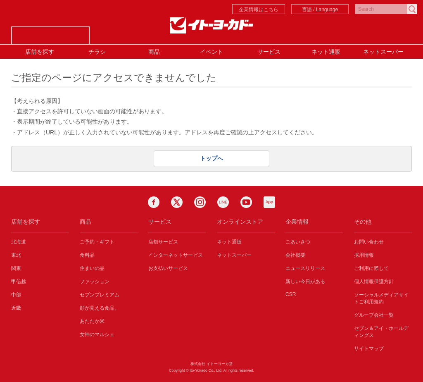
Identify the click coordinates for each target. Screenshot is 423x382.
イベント (211, 51)
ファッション (94, 281)
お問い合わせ (369, 242)
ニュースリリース (305, 268)
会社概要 (295, 255)
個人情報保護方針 (374, 281)
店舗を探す (39, 51)
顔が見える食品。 (99, 308)
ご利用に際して (371, 268)
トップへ (211, 158)
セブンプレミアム (99, 295)
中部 (16, 295)
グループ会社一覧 (374, 315)
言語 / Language (320, 9)
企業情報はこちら (258, 9)
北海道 (18, 242)
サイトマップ (369, 348)
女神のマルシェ (97, 334)
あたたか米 (92, 321)
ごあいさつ (297, 242)
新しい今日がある (305, 281)
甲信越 (18, 281)
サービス (268, 51)
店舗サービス (163, 242)
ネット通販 (325, 51)
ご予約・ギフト (97, 242)
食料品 (87, 255)
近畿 (16, 308)
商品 (154, 51)
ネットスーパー (383, 51)
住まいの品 (92, 268)
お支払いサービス (168, 268)
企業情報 (297, 221)
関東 (16, 268)
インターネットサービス (175, 255)
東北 (16, 255)
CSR (290, 294)
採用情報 (364, 255)
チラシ (97, 51)
